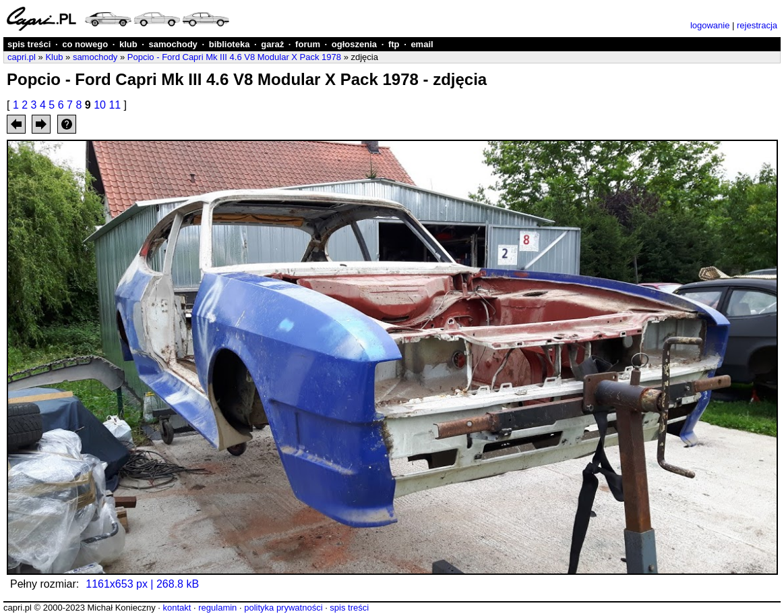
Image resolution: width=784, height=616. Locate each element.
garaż (272, 44)
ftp (394, 44)
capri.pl (21, 57)
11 (115, 105)
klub (128, 44)
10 (100, 105)
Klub (54, 57)
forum (307, 44)
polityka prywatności (283, 608)
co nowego (85, 44)
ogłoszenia (354, 44)
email (422, 44)
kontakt (176, 608)
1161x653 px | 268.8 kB (142, 584)
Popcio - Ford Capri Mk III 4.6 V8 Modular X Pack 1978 (234, 57)
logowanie (710, 25)
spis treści (29, 44)
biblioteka (229, 44)
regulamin (217, 608)
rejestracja (757, 25)
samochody (173, 44)
